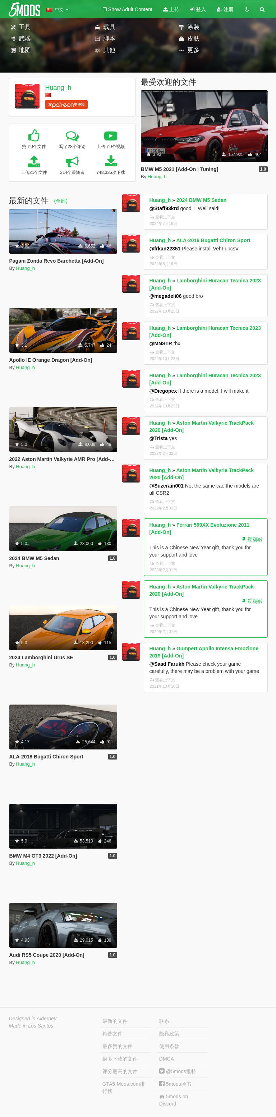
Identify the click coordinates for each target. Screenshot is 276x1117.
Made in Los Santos (31, 1026)
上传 (171, 9)
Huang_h (58, 87)
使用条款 (169, 1046)
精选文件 (112, 1034)
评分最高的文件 (120, 1071)
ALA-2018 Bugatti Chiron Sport (213, 240)
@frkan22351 (165, 248)
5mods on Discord (173, 1100)
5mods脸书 (175, 1084)
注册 (225, 9)
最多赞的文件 (117, 1046)
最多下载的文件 (120, 1059)
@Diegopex (163, 391)
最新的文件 (115, 1021)
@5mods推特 (177, 1071)
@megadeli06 (166, 296)
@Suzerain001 (167, 486)
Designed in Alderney (33, 1018)
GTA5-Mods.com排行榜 (123, 1087)
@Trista (159, 438)
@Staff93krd (164, 208)
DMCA (166, 1059)
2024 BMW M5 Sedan (201, 200)
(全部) (61, 201)
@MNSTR (161, 343)
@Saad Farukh (167, 664)
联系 (164, 1021)
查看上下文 (162, 217)
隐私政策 (169, 1034)
